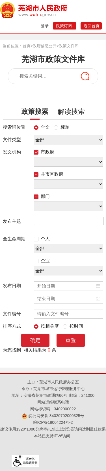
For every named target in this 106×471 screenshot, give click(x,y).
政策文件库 (69, 46)
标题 (62, 126)
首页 (27, 46)
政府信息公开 (45, 46)
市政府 (44, 151)
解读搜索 (71, 111)
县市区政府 (48, 173)
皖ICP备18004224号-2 (53, 422)
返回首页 (91, 26)
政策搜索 (34, 113)
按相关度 (46, 325)
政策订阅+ (65, 26)
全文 (42, 126)
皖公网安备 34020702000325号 (53, 415)
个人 (42, 237)
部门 (42, 195)
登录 (45, 26)
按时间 (73, 325)
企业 (42, 259)
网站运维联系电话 (53, 402)
